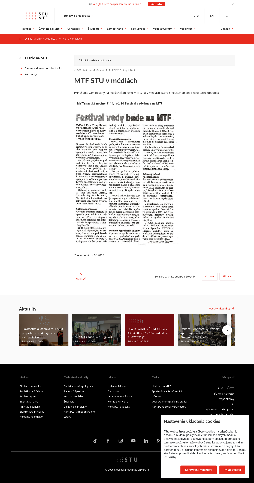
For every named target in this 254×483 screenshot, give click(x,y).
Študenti (93, 28)
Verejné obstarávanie (120, 396)
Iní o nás (157, 396)
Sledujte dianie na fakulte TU (43, 68)
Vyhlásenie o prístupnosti (220, 409)
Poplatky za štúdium (31, 391)
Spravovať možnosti (198, 469)
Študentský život (29, 396)
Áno (210, 276)
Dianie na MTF (33, 38)
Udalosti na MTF (161, 386)
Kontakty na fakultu (119, 406)
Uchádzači (73, 28)
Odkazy (225, 28)
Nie (227, 276)
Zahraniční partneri (74, 391)
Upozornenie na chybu (221, 414)
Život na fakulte (49, 28)
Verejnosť (186, 28)
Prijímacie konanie (30, 406)
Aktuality (50, 38)
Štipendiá (69, 401)
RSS (232, 404)
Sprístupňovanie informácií (167, 391)
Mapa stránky (226, 399)
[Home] (20, 38)
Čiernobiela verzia (224, 394)
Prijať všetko (232, 469)
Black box (113, 391)
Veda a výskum (162, 28)
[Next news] (227, 330)
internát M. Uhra (29, 401)
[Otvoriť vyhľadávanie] (227, 16)
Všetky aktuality (219, 308)
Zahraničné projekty (75, 406)
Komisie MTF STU (118, 401)
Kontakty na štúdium (31, 416)
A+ (223, 388)
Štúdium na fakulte (30, 386)
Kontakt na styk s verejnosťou (169, 406)
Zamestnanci (115, 28)
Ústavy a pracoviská (77, 15)
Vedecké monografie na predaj (169, 401)
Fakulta (26, 28)
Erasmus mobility (73, 396)
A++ (230, 387)
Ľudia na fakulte (117, 386)
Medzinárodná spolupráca (78, 386)
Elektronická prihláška (32, 411)
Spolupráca (138, 28)
